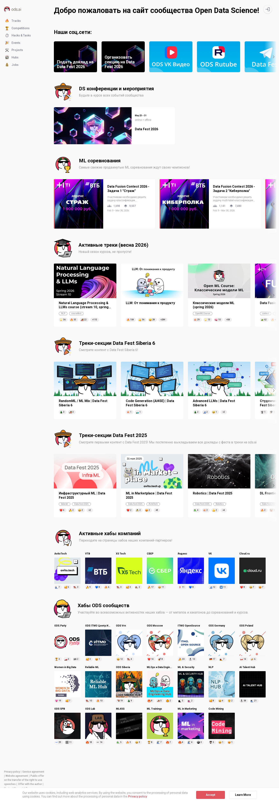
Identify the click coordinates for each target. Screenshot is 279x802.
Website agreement (17, 775)
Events (12, 43)
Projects (14, 50)
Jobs (12, 65)
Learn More (243, 794)
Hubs (12, 58)
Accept (210, 794)
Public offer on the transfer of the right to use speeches (24, 780)
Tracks (13, 21)
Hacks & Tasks (18, 36)
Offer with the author (30, 784)
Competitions (17, 28)
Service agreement (33, 771)
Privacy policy (12, 771)
